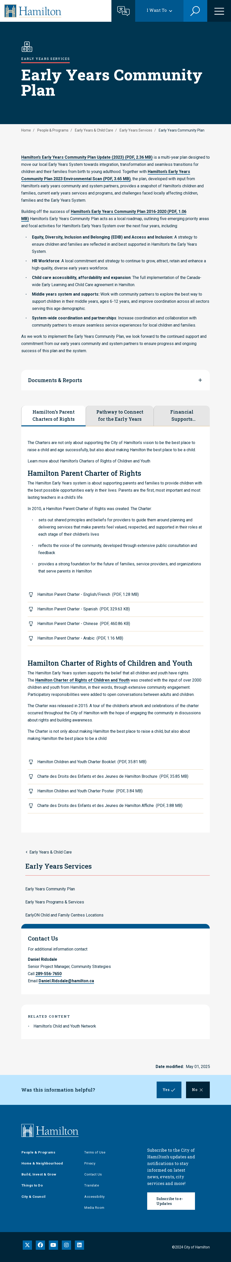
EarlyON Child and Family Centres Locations (64, 915)
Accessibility (94, 1197)
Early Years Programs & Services (54, 902)
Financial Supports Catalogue (182, 416)
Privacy (89, 1163)
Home (26, 130)
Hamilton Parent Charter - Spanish (83, 609)
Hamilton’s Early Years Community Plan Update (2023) (87, 157)
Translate (91, 1185)
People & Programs (52, 130)
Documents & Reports (55, 380)
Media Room (94, 1208)
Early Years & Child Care (94, 130)
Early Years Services (136, 130)
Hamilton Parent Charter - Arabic (80, 638)
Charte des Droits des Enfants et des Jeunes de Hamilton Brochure (112, 776)
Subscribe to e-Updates (169, 1201)
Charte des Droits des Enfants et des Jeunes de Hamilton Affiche (109, 805)
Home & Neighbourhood (42, 1163)
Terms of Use (94, 1152)
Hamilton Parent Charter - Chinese (83, 623)
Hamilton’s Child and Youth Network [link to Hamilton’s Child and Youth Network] (64, 1026)
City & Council (33, 1197)
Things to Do (32, 1185)
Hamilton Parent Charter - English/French (88, 594)
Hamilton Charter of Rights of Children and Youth (82, 680)
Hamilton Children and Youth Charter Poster (90, 791)
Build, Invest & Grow (38, 1174)
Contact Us (93, 1174)
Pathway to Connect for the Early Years (119, 415)
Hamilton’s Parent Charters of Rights (53, 415)
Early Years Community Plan (50, 889)
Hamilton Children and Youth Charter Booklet (91, 761)
